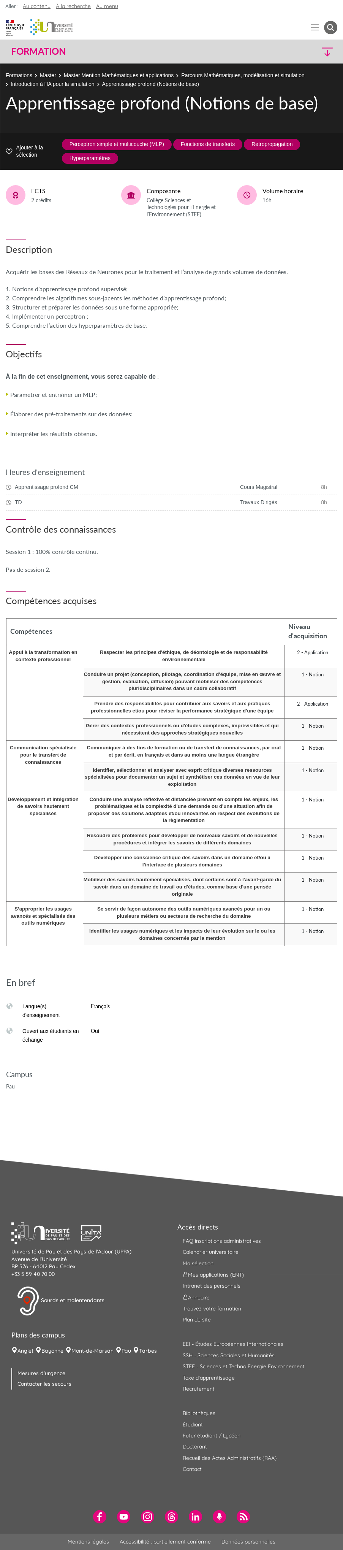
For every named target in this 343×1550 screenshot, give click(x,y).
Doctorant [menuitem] (195, 1446)
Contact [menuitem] (192, 1469)
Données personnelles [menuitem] (248, 1541)
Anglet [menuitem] (25, 1350)
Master (48, 75)
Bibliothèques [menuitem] (199, 1413)
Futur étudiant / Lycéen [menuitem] (211, 1435)
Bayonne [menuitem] (52, 1350)
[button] (298, 51)
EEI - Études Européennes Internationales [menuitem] (233, 1344)
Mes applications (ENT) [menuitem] (213, 1274)
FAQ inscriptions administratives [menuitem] (222, 1240)
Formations (19, 75)
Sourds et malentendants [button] (60, 1301)
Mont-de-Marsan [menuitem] (92, 1350)
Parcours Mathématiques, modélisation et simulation (243, 75)
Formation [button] (38, 51)
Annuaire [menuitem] (196, 1297)
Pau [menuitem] (126, 1350)
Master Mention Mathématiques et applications (119, 75)
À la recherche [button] (73, 6)
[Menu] (315, 27)
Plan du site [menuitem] (197, 1319)
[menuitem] (100, 1516)
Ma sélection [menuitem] (198, 1263)
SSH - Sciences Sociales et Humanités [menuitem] (229, 1355)
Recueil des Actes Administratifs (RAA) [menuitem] (230, 1458)
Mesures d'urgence (41, 1373)
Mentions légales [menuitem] (88, 1541)
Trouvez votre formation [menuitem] (212, 1308)
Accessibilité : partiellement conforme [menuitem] (165, 1541)
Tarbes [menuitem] (148, 1350)
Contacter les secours (44, 1383)
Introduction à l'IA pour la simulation (53, 84)
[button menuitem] (330, 27)
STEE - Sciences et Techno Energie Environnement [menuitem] (244, 1366)
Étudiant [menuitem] (193, 1424)
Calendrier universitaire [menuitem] (211, 1252)
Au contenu (37, 6)
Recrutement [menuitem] (199, 1388)
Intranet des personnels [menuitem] (211, 1285)
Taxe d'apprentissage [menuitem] (209, 1377)
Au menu (107, 6)
